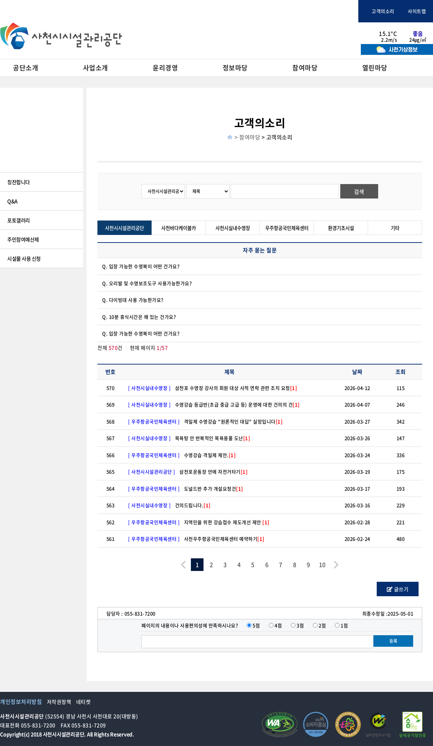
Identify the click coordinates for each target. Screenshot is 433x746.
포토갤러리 (18, 220)
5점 (256, 625)
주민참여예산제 (23, 239)
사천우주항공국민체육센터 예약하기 (224, 538)
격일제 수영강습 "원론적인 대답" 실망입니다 (233, 421)
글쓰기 (398, 589)
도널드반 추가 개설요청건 (213, 488)
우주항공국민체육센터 (287, 227)
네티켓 (83, 701)
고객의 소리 (19, 162)
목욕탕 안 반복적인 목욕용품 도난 (212, 438)
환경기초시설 (341, 227)
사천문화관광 (229, 11)
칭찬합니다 (18, 182)
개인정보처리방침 (21, 702)
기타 (395, 227)
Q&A (12, 201)
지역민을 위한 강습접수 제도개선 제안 (227, 522)
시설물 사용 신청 (24, 258)
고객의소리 (380, 11)
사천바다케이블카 (282, 11)
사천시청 (187, 11)
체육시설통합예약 (330, 11)
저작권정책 (59, 701)
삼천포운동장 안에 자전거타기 (213, 471)
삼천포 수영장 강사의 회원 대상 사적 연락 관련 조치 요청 (236, 387)
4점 (278, 625)
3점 (300, 625)
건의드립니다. (193, 505)
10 (322, 564)
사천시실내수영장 (232, 227)
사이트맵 (414, 11)
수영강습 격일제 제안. (210, 454)
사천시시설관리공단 (124, 227)
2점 (322, 625)
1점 (344, 625)
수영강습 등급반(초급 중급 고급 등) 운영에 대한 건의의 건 (237, 404)
